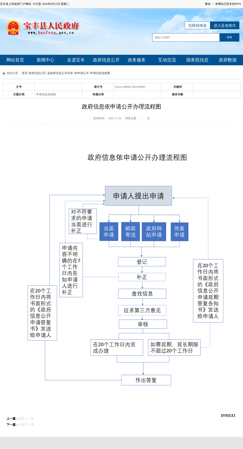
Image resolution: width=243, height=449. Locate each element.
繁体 (208, 3)
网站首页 (15, 59)
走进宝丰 (76, 59)
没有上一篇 (26, 418)
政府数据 (228, 59)
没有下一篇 (26, 424)
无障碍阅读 (197, 26)
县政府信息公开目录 (60, 73)
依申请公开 (82, 73)
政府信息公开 (106, 59)
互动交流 (167, 59)
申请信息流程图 (100, 73)
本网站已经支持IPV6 (228, 3)
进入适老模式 (225, 26)
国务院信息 (197, 59)
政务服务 (137, 59)
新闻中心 (45, 59)
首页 (24, 73)
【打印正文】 (228, 415)
